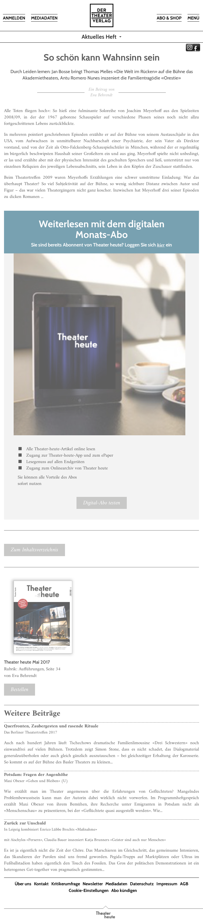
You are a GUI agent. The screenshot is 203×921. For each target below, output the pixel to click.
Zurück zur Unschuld (25, 823)
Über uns (23, 883)
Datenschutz (142, 883)
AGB (184, 883)
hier (161, 245)
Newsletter (93, 883)
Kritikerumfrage (65, 883)
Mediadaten (116, 883)
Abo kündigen (124, 890)
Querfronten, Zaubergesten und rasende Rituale (51, 726)
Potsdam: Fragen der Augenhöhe (36, 775)
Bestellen (19, 690)
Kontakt (41, 883)
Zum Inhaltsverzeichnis (34, 550)
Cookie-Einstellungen (89, 890)
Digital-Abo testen (101, 503)
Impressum (166, 883)
